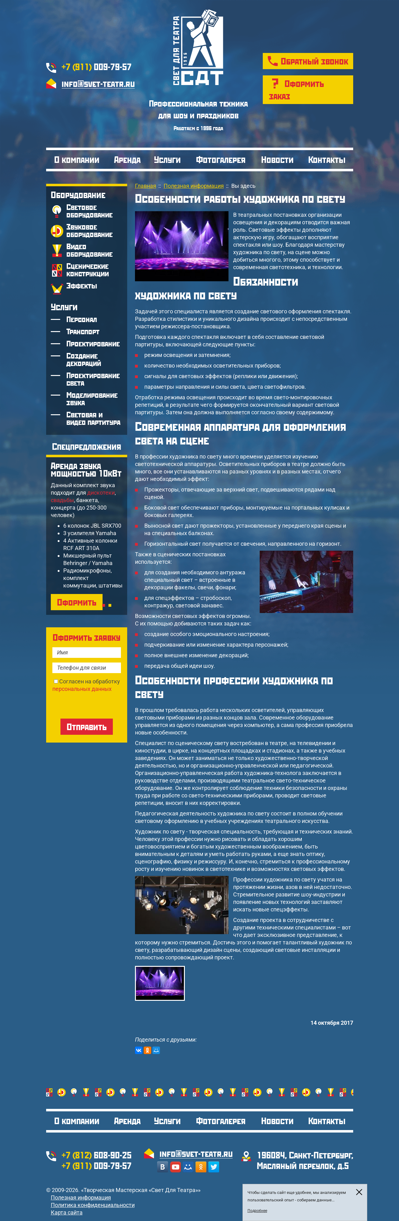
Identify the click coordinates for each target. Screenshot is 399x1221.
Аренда (127, 159)
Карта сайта (67, 1212)
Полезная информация (81, 1197)
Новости (277, 159)
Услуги (167, 159)
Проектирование (93, 343)
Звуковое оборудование (89, 230)
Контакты (326, 159)
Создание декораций (83, 359)
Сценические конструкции (87, 269)
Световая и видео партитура (93, 418)
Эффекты (81, 285)
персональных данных (82, 689)
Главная (145, 186)
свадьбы (62, 500)
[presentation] (99, 705)
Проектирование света (93, 379)
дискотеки (101, 492)
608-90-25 (97, 1155)
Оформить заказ (296, 89)
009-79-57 (97, 66)
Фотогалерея (221, 159)
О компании (76, 159)
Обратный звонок (314, 61)
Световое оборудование (89, 210)
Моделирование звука (92, 398)
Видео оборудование (89, 250)
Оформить (76, 602)
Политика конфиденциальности (93, 1205)
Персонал (81, 319)
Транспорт (82, 331)
